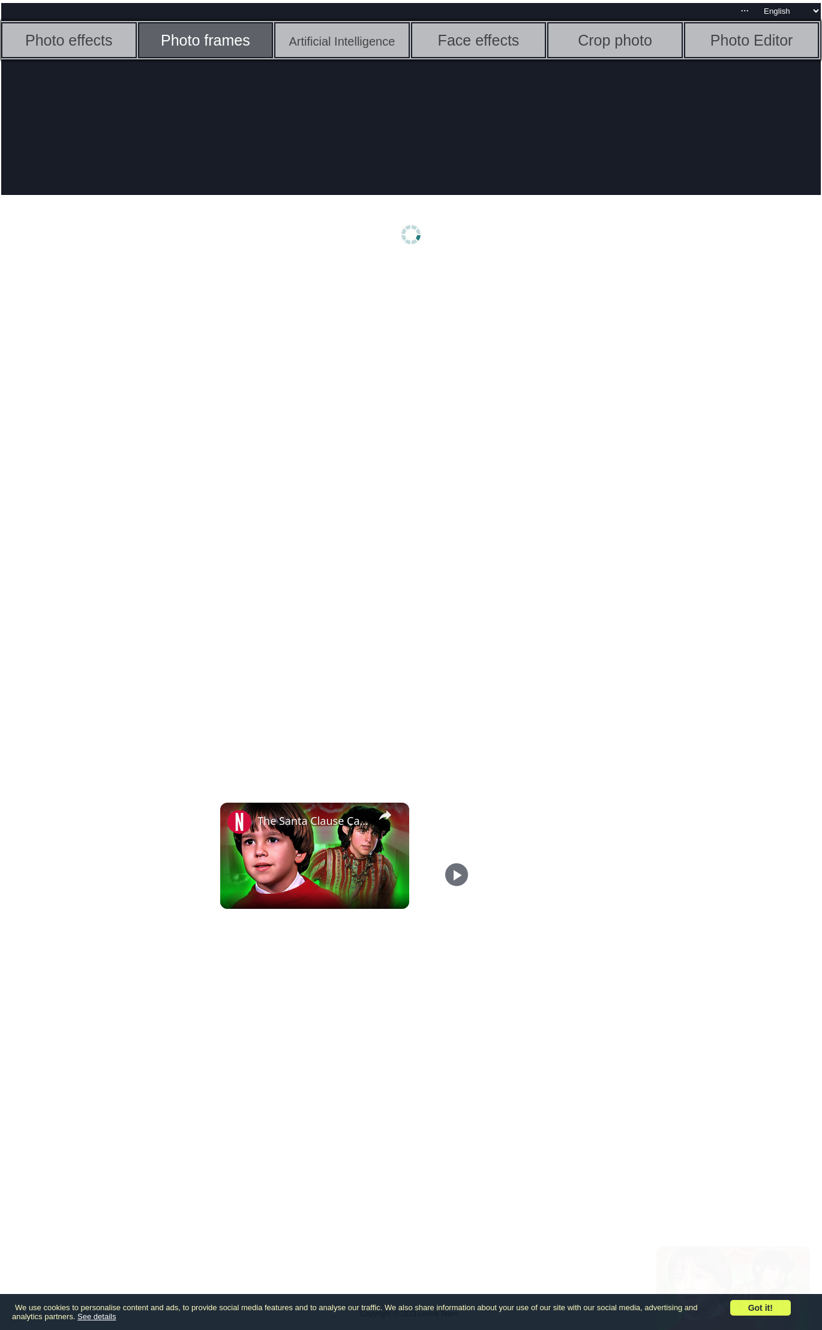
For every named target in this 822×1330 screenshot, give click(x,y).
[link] (239, 822)
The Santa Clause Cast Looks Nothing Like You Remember (312, 820)
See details (96, 1316)
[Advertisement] (94, 454)
